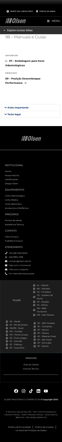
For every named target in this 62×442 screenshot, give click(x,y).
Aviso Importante (18, 107)
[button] (31, 107)
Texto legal (14, 114)
